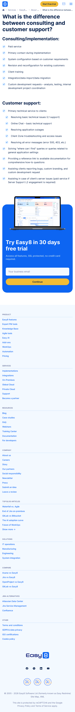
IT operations (8, 544)
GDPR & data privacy (12, 630)
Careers (6, 460)
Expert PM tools (9, 324)
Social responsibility (11, 473)
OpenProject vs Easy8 (12, 582)
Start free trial (49, 4)
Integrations (8, 375)
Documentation (9, 436)
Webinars (6, 426)
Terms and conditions (12, 625)
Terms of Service (43, 706)
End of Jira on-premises (13, 511)
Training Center (9, 431)
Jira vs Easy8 (8, 577)
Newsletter (7, 478)
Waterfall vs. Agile (10, 506)
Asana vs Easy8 (10, 573)
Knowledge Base (10, 328)
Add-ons (6, 342)
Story (4, 464)
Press (5, 482)
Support (6, 393)
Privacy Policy (24, 706)
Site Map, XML (37, 696)
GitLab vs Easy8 (10, 586)
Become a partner (10, 398)
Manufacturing (9, 549)
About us (6, 455)
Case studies (8, 417)
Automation (7, 351)
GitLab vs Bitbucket (11, 516)
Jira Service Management (14, 606)
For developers (9, 440)
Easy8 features (9, 319)
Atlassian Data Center (12, 601)
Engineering (7, 553)
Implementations (10, 371)
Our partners (8, 469)
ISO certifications (10, 634)
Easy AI (6, 338)
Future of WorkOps (11, 525)
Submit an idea (9, 487)
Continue (37, 281)
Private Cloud (8, 389)
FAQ (4, 422)
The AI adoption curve (12, 520)
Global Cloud (8, 384)
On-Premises (8, 380)
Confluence (7, 610)
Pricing (5, 356)
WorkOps (6, 347)
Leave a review (9, 492)
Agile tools (7, 333)
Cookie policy (8, 639)
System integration (11, 558)
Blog (4, 413)
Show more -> (8, 529)
